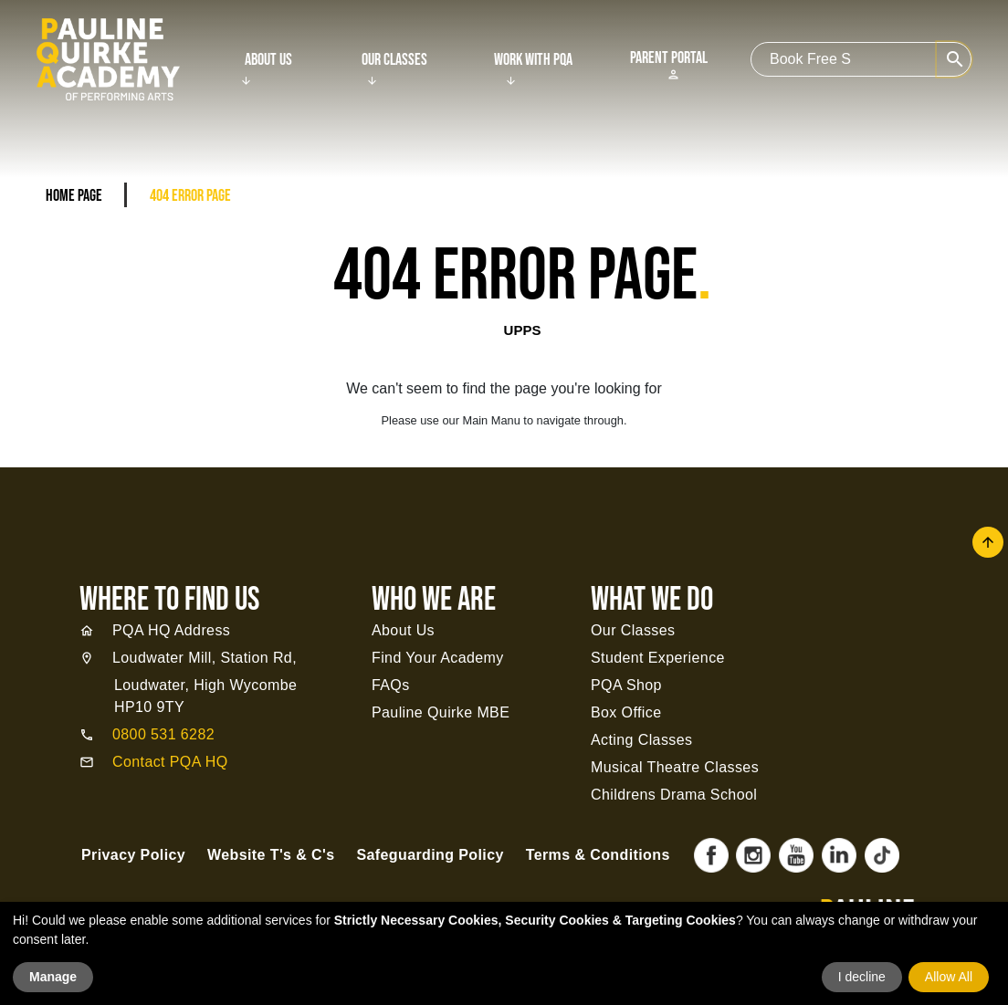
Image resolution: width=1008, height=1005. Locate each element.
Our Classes (394, 60)
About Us (268, 60)
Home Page (74, 195)
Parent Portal (669, 65)
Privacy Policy (133, 855)
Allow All (948, 976)
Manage (53, 976)
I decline (862, 976)
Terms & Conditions (598, 855)
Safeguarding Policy (429, 855)
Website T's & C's (270, 855)
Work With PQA (533, 60)
